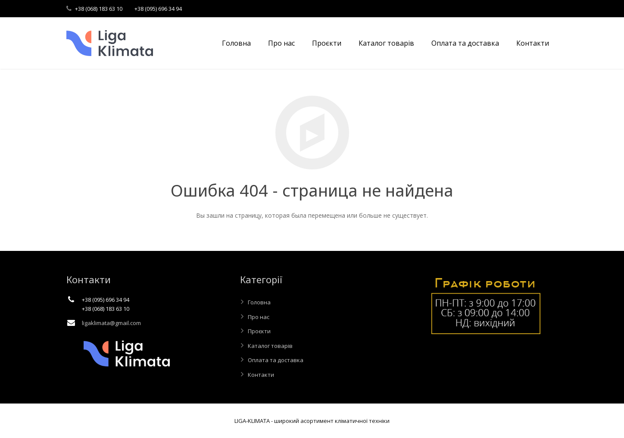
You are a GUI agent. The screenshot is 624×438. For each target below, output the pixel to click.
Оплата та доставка (275, 360)
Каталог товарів (270, 346)
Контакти (261, 375)
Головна (259, 302)
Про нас (258, 317)
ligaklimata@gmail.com (111, 323)
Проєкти (259, 331)
